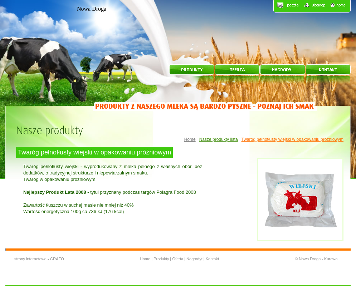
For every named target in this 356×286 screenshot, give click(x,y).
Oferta (178, 259)
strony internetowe (30, 259)
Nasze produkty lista (218, 139)
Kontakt (212, 259)
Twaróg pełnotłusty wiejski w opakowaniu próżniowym (292, 139)
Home (190, 139)
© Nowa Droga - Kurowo (316, 259)
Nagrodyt (195, 259)
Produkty (161, 259)
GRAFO (57, 259)
